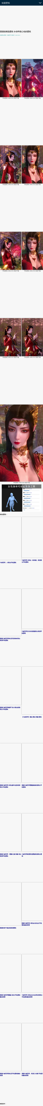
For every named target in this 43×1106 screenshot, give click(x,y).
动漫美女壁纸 (3, 35)
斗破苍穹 (9, 35)
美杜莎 (12, 35)
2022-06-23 (17, 35)
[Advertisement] (21, 17)
